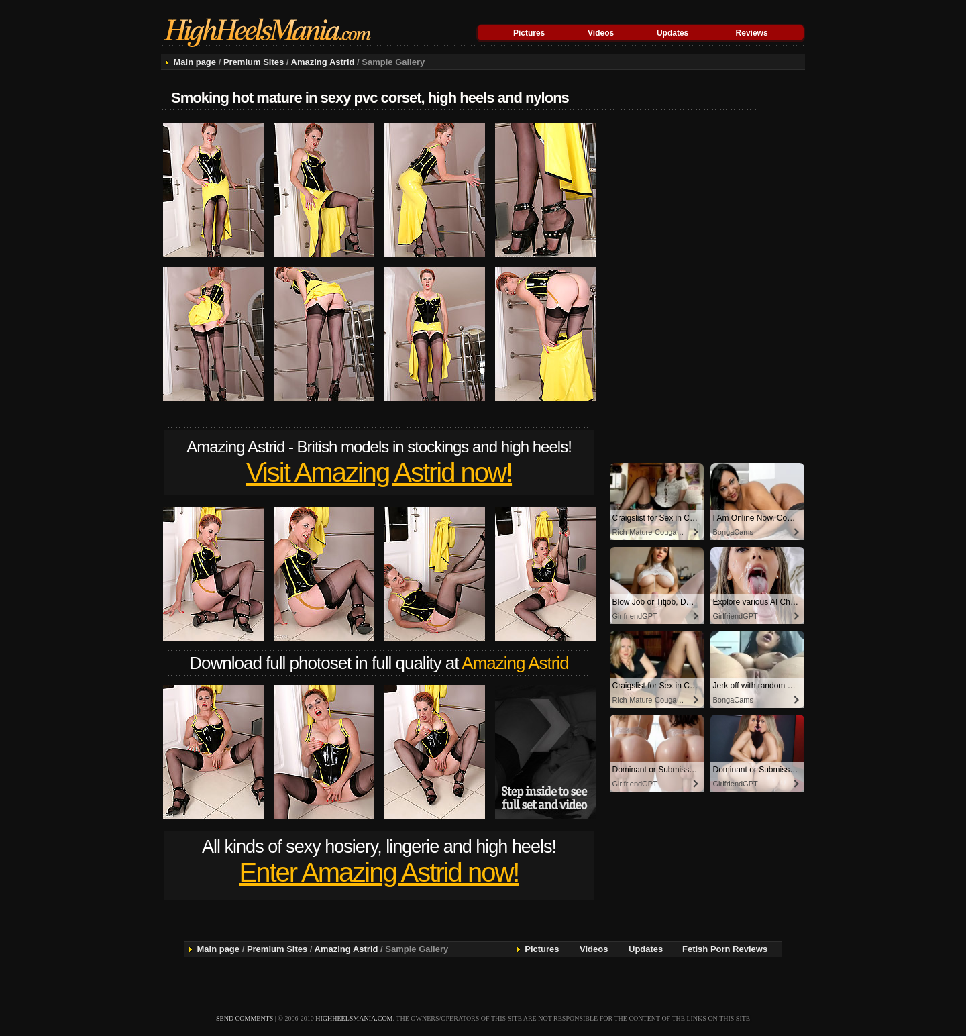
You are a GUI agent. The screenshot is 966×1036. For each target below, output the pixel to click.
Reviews (752, 33)
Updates (672, 33)
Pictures (529, 33)
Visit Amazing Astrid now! (379, 472)
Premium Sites (253, 62)
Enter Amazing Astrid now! (379, 872)
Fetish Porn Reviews (724, 949)
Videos (601, 33)
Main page (194, 62)
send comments (244, 1018)
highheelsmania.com (353, 1018)
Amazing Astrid (323, 62)
